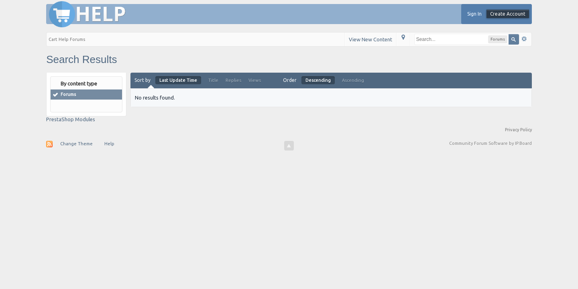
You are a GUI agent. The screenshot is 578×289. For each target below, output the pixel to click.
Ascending (353, 80)
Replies (233, 80)
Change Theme (76, 143)
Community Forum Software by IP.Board (490, 143)
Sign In (474, 13)
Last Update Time (178, 80)
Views (254, 80)
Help (109, 143)
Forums (68, 94)
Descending (318, 80)
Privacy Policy (518, 129)
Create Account (507, 13)
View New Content (370, 39)
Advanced (524, 39)
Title (213, 80)
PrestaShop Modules (70, 119)
